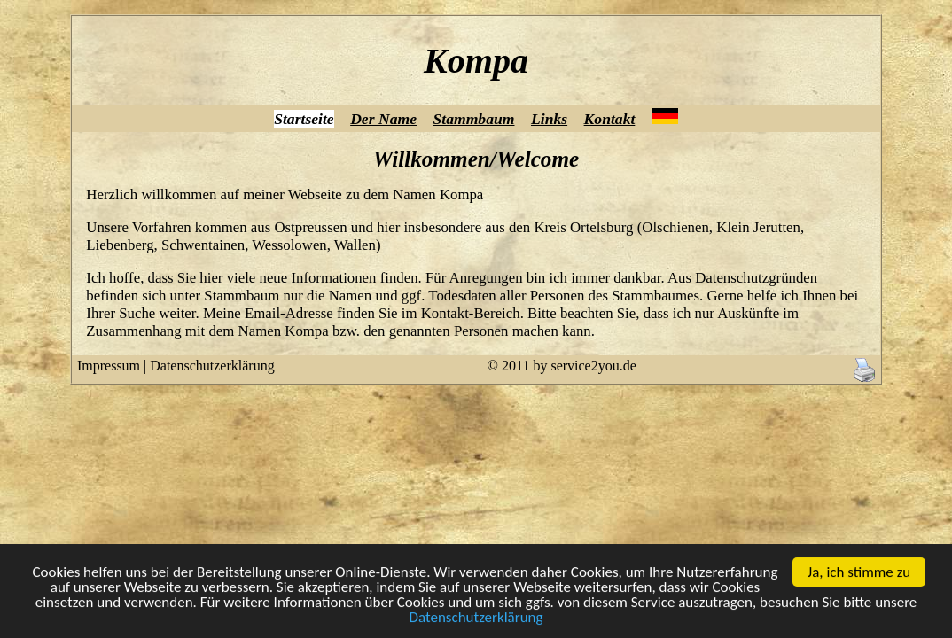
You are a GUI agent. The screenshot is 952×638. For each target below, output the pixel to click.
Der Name (383, 119)
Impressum (108, 365)
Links (549, 119)
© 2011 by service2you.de (562, 365)
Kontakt (610, 119)
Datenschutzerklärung (475, 625)
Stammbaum (473, 119)
